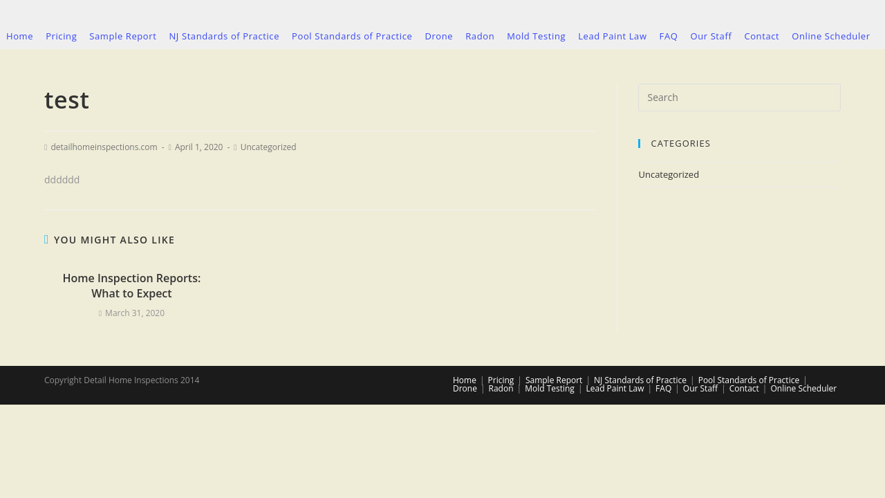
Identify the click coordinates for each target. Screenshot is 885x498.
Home (464, 380)
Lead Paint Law (615, 388)
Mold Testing (550, 388)
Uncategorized (269, 147)
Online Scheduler (803, 388)
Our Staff (700, 388)
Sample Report (553, 380)
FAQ (663, 388)
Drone (465, 388)
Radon (501, 388)
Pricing (501, 380)
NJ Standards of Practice (640, 380)
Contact (744, 388)
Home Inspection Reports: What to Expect (131, 285)
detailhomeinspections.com (103, 147)
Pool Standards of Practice (748, 380)
